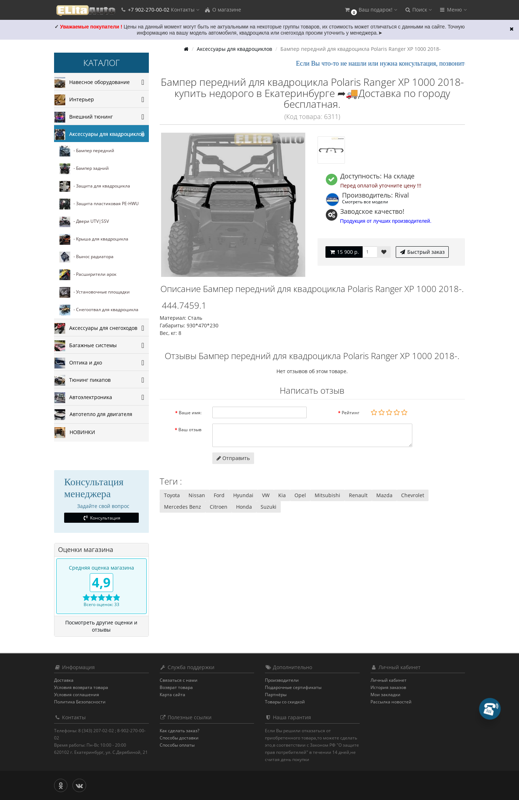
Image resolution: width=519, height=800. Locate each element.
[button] (370, 10)
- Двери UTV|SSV (84, 221)
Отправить (233, 458)
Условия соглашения (76, 694)
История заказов (388, 687)
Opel (300, 495)
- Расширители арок (87, 274)
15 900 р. (344, 251)
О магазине (222, 9)
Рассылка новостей (391, 702)
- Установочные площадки (94, 292)
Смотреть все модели (365, 201)
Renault (358, 495)
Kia (282, 495)
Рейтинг (350, 413)
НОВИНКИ (74, 432)
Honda (244, 506)
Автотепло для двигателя (93, 414)
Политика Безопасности (80, 702)
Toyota (172, 495)
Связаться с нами (179, 680)
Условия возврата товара (81, 687)
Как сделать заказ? (179, 731)
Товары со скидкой (285, 702)
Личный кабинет (389, 680)
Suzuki (268, 506)
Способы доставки (179, 738)
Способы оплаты (177, 745)
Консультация (101, 518)
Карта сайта (172, 694)
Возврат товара (176, 687)
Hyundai (243, 495)
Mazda (384, 495)
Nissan (196, 495)
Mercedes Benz (182, 506)
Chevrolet (412, 495)
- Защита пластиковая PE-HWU (99, 204)
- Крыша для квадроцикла (93, 239)
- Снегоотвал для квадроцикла (98, 310)
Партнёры (276, 694)
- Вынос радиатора (86, 257)
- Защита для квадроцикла (94, 186)
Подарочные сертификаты (293, 687)
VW (266, 495)
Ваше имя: (190, 413)
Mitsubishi (327, 495)
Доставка (64, 680)
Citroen (218, 506)
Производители (282, 680)
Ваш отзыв (189, 429)
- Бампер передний (86, 151)
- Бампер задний (84, 168)
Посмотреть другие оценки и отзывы (101, 626)
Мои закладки (385, 694)
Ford (219, 495)
